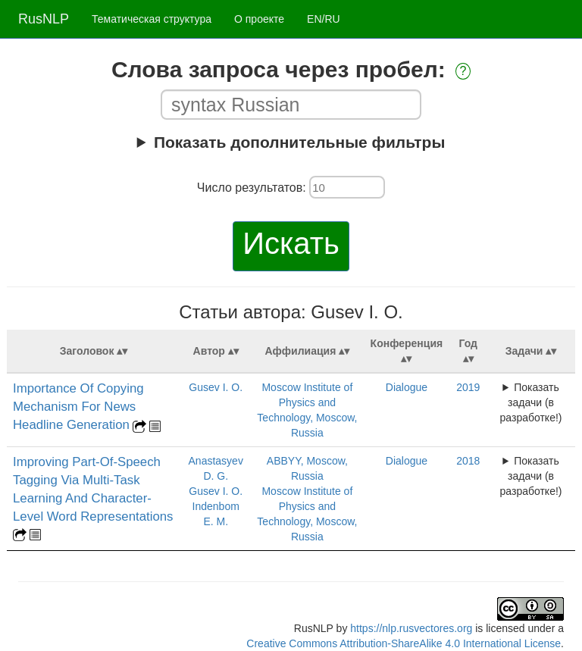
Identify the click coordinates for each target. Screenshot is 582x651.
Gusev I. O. (215, 387)
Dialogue (406, 387)
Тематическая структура (151, 19)
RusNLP (43, 19)
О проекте (259, 19)
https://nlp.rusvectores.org (411, 628)
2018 (468, 461)
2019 (468, 387)
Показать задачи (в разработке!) (531, 402)
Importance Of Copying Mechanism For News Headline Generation (78, 406)
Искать (291, 243)
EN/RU (323, 19)
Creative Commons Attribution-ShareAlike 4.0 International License (403, 643)
